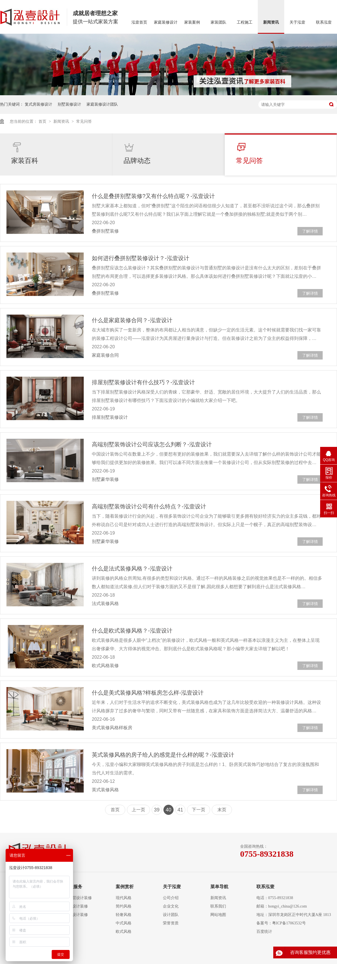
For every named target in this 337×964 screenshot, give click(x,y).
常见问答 (84, 121)
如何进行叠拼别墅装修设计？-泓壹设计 (140, 258)
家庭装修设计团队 (102, 104)
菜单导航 (219, 886)
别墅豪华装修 (105, 479)
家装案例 (192, 22)
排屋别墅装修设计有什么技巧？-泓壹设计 (143, 382)
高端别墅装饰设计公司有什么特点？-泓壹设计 (149, 506)
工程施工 (244, 22)
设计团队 (171, 915)
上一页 (138, 809)
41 (180, 810)
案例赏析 (125, 886)
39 (157, 810)
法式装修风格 (105, 603)
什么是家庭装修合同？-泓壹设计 (132, 320)
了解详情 (310, 231)
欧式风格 (123, 931)
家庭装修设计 (165, 22)
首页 (42, 121)
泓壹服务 (73, 886)
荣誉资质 (171, 923)
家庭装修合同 (105, 355)
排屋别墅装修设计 (110, 417)
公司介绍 (171, 898)
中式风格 (123, 923)
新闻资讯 (271, 22)
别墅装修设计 (69, 104)
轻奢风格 (123, 915)
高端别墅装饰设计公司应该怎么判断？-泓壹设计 (152, 444)
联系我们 (218, 906)
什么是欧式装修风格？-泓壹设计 (132, 630)
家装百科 (24, 153)
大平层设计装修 (78, 898)
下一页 (198, 809)
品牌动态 (137, 153)
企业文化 (171, 906)
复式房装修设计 (38, 104)
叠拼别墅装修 (105, 231)
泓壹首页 (139, 22)
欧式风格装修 (105, 665)
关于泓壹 (297, 22)
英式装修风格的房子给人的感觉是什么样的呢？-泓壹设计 (163, 755)
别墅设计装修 (76, 915)
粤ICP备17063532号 (289, 923)
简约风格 (123, 906)
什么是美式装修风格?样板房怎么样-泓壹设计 (148, 693)
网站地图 (218, 915)
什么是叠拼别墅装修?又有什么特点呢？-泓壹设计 (153, 196)
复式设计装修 (76, 906)
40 (168, 810)
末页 (221, 809)
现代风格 (123, 898)
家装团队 (218, 22)
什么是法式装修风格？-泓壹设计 (132, 568)
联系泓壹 (324, 22)
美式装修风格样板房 (112, 727)
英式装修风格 (105, 789)
